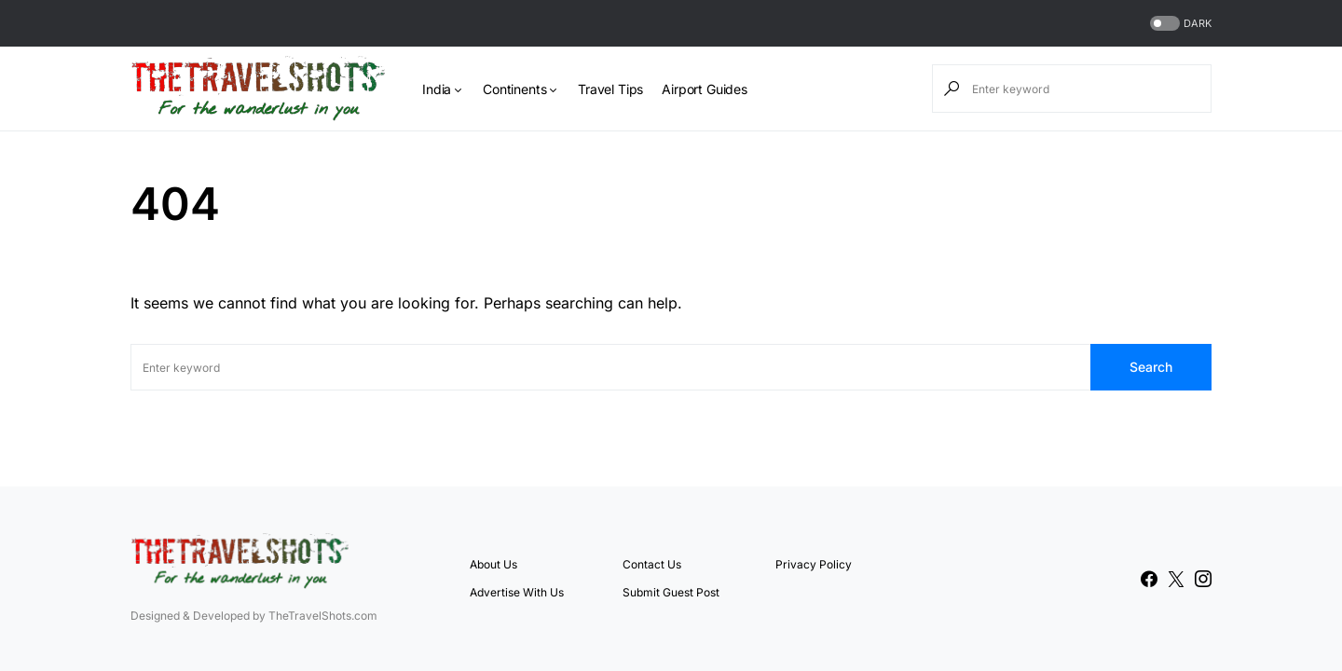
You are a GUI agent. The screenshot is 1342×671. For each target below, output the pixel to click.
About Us (493, 564)
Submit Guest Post (671, 592)
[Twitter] (1176, 578)
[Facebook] (1149, 578)
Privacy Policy (813, 564)
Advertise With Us (517, 592)
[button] (1179, 24)
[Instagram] (1203, 578)
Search (1151, 367)
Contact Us (652, 564)
